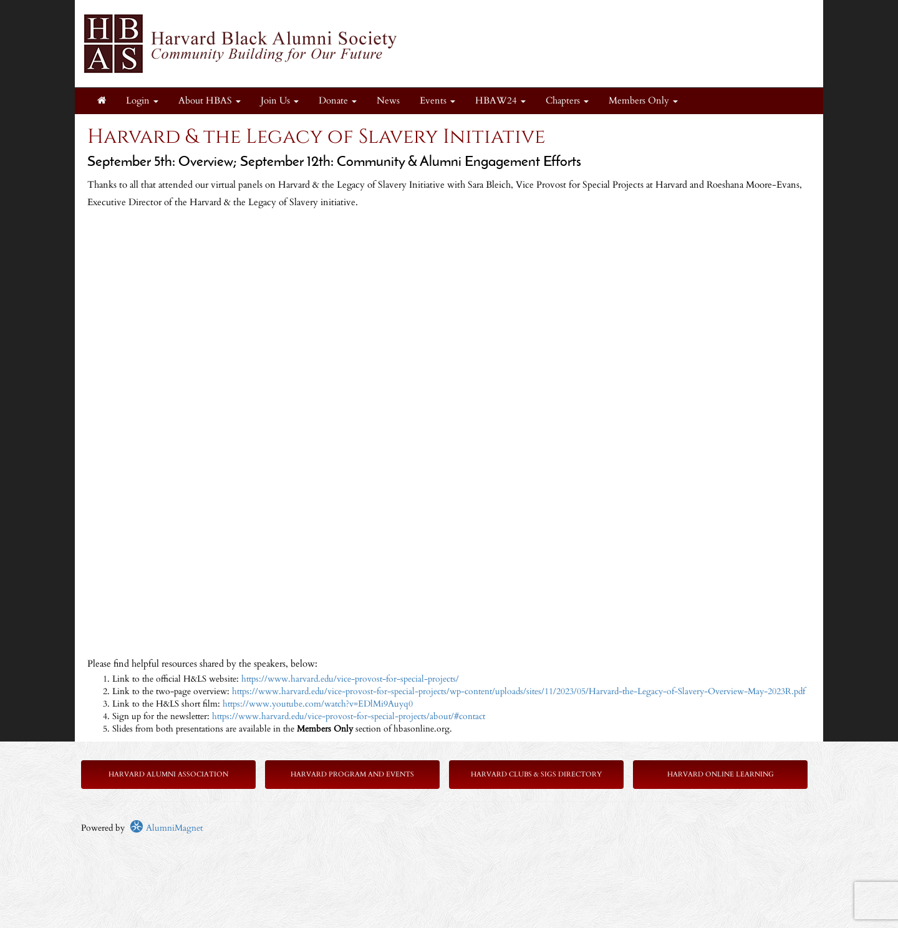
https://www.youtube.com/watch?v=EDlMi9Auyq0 (318, 704)
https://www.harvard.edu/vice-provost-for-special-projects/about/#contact (348, 716)
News (388, 100)
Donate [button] (338, 100)
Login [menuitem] (142, 100)
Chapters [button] (567, 100)
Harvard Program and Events (352, 774)
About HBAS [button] (209, 100)
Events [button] (437, 100)
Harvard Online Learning (720, 774)
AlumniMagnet (166, 828)
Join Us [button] (280, 100)
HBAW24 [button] (500, 100)
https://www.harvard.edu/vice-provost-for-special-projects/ (350, 679)
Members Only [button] (643, 100)
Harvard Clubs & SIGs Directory (536, 774)
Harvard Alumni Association (168, 774)
